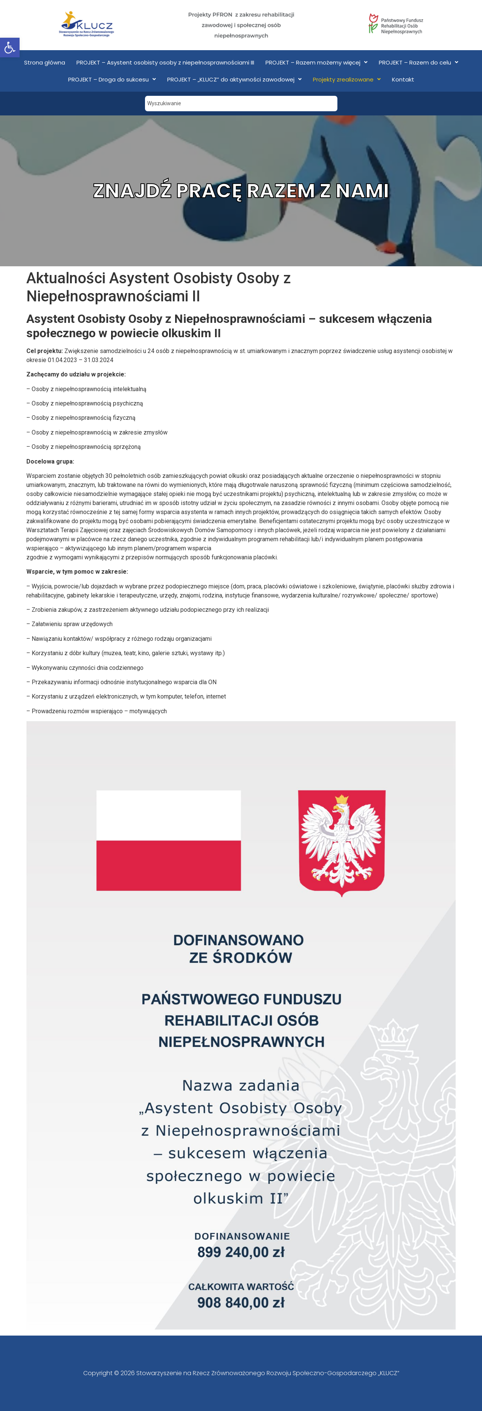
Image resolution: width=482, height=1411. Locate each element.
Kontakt (403, 79)
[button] (10, 47)
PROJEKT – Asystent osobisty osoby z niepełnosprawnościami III (165, 62)
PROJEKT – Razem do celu (418, 62)
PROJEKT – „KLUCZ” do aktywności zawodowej (234, 79)
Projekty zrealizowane (347, 79)
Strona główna (44, 62)
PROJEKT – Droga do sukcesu (112, 79)
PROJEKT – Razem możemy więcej (316, 62)
